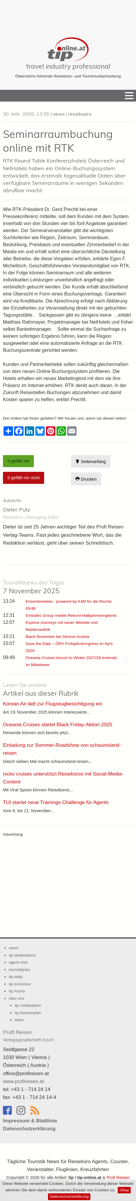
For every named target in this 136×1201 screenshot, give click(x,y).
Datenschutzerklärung (69, 1196)
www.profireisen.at (23, 1081)
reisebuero (80, 114)
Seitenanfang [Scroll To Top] (90, 461)
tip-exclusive (20, 984)
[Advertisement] (68, 14)
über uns (16, 998)
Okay (124, 1190)
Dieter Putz (16, 509)
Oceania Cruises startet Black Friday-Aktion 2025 (57, 724)
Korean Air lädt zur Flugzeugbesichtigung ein (52, 704)
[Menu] (129, 95)
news (59, 114)
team (19, 1020)
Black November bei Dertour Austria (57, 636)
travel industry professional (68, 66)
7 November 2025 (33, 587)
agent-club (18, 962)
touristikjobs (19, 969)
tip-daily (16, 976)
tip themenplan (28, 1013)
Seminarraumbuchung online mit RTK (58, 140)
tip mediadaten (28, 1005)
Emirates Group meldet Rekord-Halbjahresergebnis (71, 615)
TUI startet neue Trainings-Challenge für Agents (56, 802)
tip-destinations (22, 955)
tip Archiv (17, 991)
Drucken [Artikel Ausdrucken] (86, 479)
